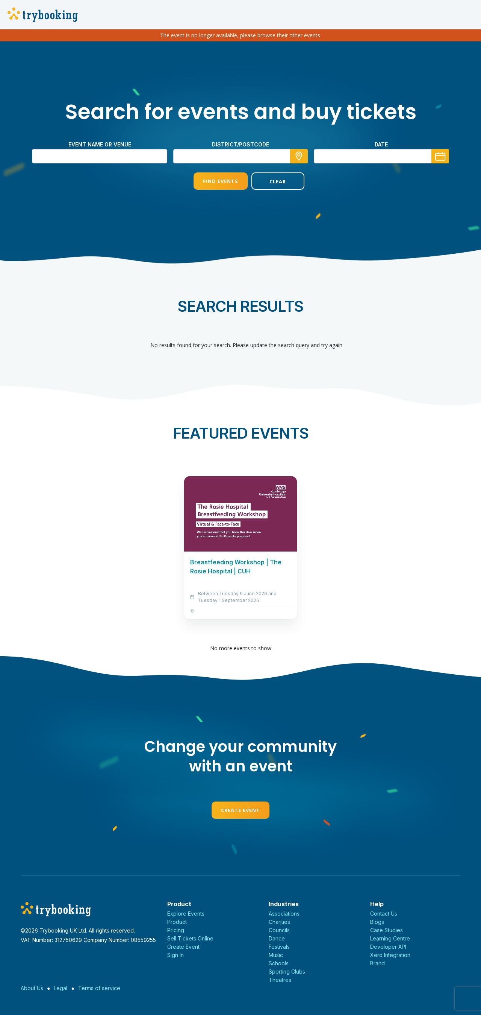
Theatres (280, 980)
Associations (284, 913)
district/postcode (240, 144)
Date (381, 144)
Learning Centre (390, 938)
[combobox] (240, 156)
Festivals (279, 946)
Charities (279, 922)
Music (276, 955)
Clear (269, 181)
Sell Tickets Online (190, 938)
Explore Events (185, 913)
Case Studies (386, 930)
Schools (279, 963)
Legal (60, 988)
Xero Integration (390, 955)
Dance (277, 938)
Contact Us (383, 913)
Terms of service (99, 988)
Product (177, 922)
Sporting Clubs (287, 971)
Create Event (240, 810)
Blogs (377, 922)
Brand (377, 963)
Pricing (175, 930)
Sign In (175, 955)
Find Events (211, 181)
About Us (32, 988)
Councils (279, 930)
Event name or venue (99, 144)
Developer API (388, 946)
